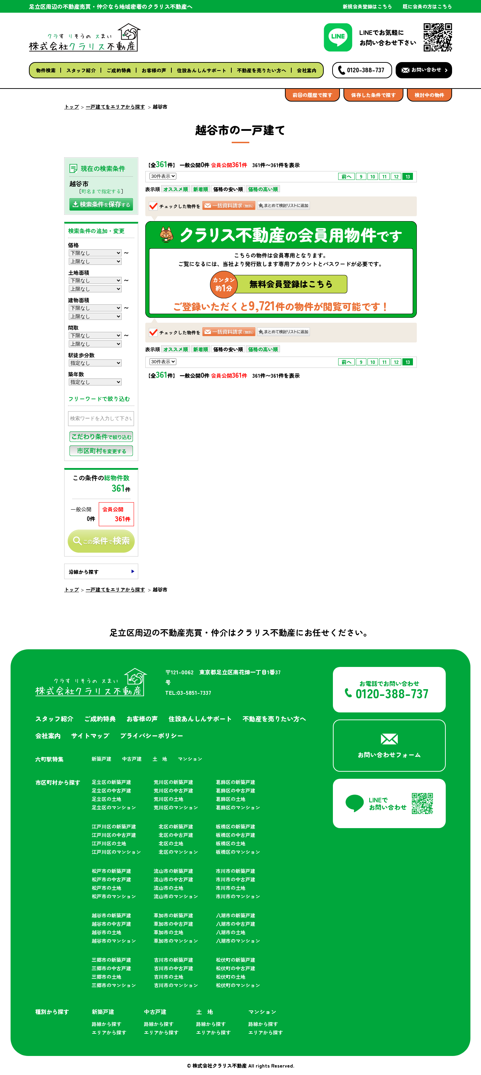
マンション (190, 758)
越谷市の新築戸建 (111, 915)
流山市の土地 (168, 887)
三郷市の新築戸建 (111, 959)
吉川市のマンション (176, 985)
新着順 (200, 189)
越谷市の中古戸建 (111, 923)
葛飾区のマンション (238, 807)
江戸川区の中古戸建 (114, 834)
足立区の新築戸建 (111, 781)
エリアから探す (109, 1032)
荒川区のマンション (176, 807)
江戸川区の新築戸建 (114, 826)
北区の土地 (171, 843)
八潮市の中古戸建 (235, 923)
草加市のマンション (176, 940)
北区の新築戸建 (176, 826)
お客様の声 (154, 70)
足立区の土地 (106, 798)
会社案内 (307, 70)
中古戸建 (132, 758)
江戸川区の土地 (109, 843)
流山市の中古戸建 (173, 879)
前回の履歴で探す (312, 94)
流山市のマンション (176, 896)
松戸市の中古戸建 (111, 879)
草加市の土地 (168, 932)
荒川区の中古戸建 (173, 790)
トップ (71, 106)
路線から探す (106, 1023)
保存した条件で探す (373, 94)
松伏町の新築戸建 (235, 959)
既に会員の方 (427, 6)
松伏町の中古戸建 (235, 968)
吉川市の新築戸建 (173, 959)
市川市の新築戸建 (235, 870)
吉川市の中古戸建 (173, 968)
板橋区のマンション (238, 851)
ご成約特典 (118, 70)
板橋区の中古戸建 (235, 834)
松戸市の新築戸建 (111, 870)
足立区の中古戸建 (111, 790)
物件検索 (46, 70)
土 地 (159, 758)
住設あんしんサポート (201, 70)
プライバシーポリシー (151, 735)
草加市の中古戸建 (173, 923)
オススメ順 (175, 189)
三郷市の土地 (106, 976)
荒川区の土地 (168, 798)
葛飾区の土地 (230, 798)
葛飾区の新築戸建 (235, 781)
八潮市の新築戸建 (235, 915)
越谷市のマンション (114, 940)
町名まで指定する (101, 191)
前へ (347, 176)
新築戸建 (101, 758)
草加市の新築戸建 (173, 915)
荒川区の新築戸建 (173, 781)
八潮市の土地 (230, 932)
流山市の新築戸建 (173, 870)
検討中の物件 (429, 94)
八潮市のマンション (238, 940)
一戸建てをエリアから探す (115, 106)
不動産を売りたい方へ (261, 70)
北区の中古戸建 (176, 834)
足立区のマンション (114, 807)
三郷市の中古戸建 (111, 968)
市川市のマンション (238, 896)
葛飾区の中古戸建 (235, 790)
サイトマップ (90, 735)
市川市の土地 (230, 887)
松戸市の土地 (106, 887)
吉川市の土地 (168, 976)
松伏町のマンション (238, 985)
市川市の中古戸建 (235, 879)
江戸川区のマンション (116, 851)
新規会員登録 (367, 6)
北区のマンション (178, 851)
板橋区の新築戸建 (235, 826)
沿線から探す (83, 571)
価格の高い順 (263, 189)
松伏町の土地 (230, 976)
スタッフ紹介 (81, 70)
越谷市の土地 (106, 932)
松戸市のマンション (114, 896)
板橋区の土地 (230, 843)
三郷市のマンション (114, 985)
